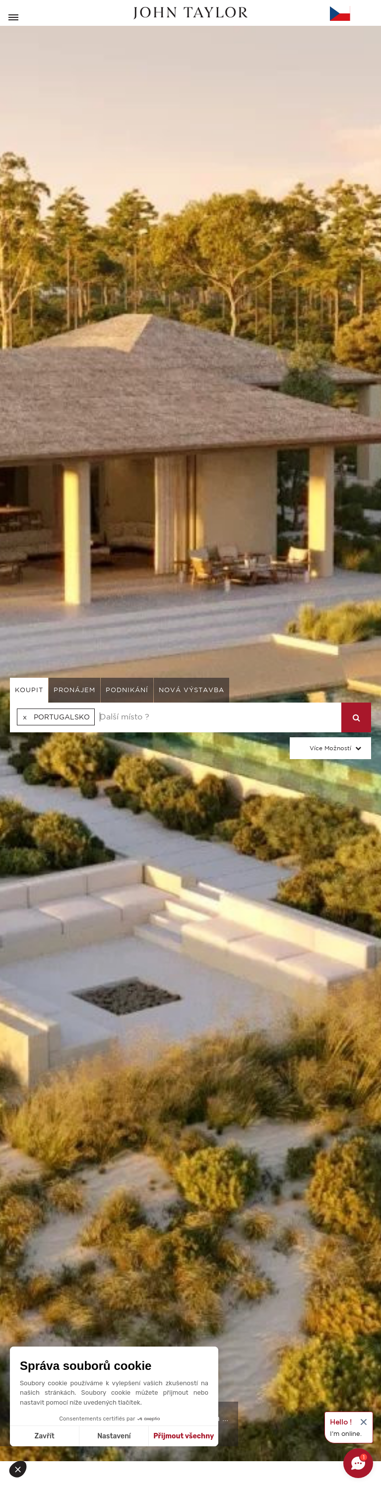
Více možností (330, 748)
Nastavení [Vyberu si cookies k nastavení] (113, 1436)
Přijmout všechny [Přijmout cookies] (183, 1436)
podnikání (127, 690)
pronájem (74, 690)
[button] (21, 1469)
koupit (29, 690)
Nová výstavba (191, 690)
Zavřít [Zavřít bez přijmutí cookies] (45, 1436)
